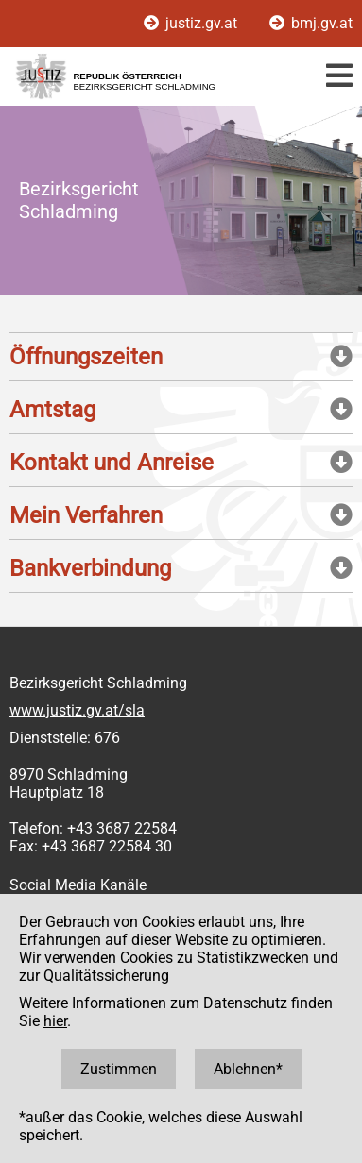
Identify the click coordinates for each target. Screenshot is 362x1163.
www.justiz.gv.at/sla (77, 710)
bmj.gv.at (311, 23)
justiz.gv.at (192, 23)
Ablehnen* (248, 1069)
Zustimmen (118, 1069)
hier (55, 1021)
